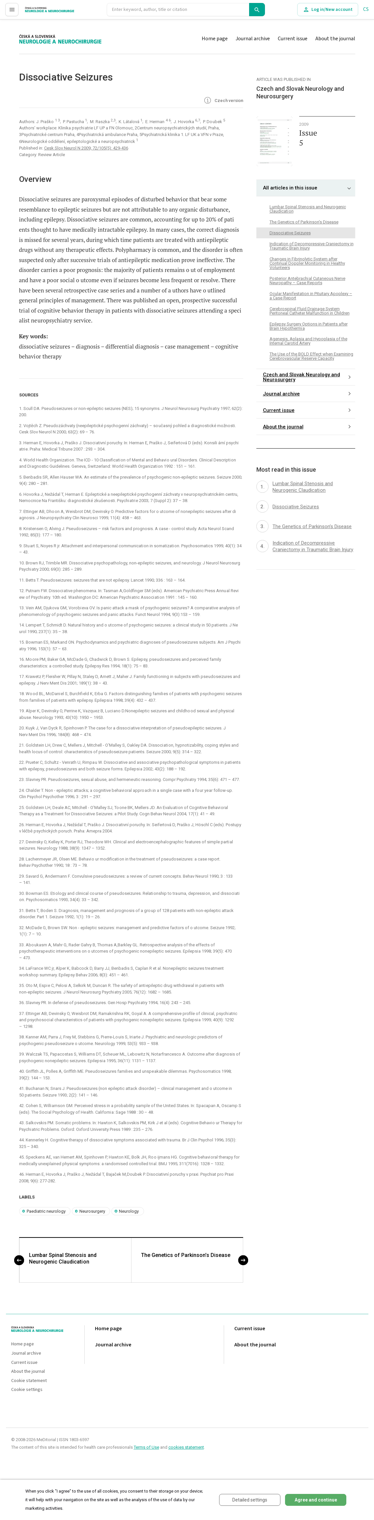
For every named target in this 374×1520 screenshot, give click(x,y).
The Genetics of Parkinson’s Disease (185, 1255)
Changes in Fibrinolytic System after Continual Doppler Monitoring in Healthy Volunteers (307, 263)
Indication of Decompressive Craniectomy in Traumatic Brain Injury (312, 246)
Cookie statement (29, 1381)
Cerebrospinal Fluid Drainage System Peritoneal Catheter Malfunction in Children (310, 311)
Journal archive (253, 38)
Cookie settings (27, 1390)
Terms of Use (146, 1447)
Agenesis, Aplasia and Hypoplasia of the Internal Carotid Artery (308, 341)
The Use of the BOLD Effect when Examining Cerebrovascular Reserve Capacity (311, 356)
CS (366, 9)
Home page (215, 38)
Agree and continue (316, 1500)
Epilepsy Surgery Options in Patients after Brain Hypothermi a (309, 326)
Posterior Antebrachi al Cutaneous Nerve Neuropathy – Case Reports (307, 280)
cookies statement (186, 1447)
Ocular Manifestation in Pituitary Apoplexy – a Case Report (311, 295)
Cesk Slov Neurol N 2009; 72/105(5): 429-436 (86, 148)
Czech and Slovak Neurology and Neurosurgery (301, 377)
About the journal (335, 38)
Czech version (223, 101)
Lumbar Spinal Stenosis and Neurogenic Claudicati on (63, 1258)
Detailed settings (249, 1500)
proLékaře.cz (38, 12)
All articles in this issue (290, 188)
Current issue (292, 38)
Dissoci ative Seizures (290, 232)
